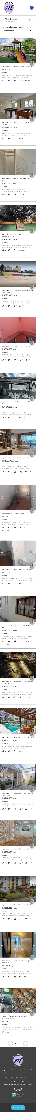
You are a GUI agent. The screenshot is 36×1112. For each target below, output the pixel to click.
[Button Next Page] (34, 50)
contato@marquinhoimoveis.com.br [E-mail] (18, 1085)
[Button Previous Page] (2, 50)
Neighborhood (18, 30)
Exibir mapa (18, 1107)
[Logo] (14, 8)
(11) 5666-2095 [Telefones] (18, 1082)
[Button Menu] (32, 8)
